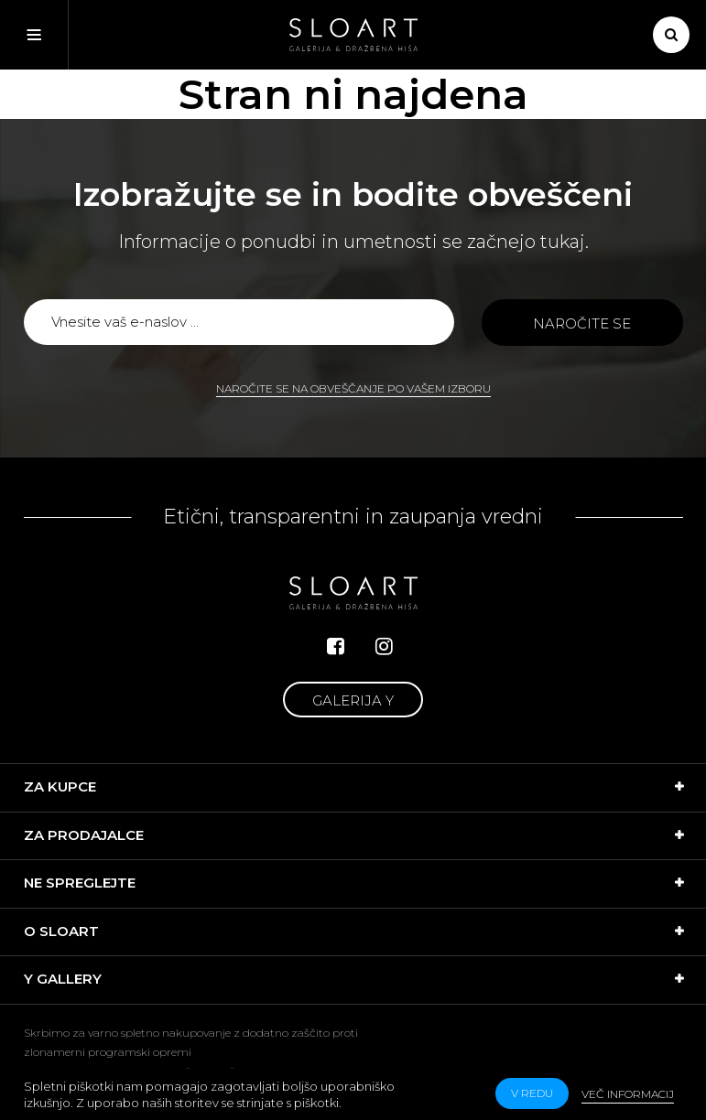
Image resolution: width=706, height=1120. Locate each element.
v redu (532, 1093)
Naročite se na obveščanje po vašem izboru (353, 388)
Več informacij (627, 1094)
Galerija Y (353, 700)
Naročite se (582, 323)
